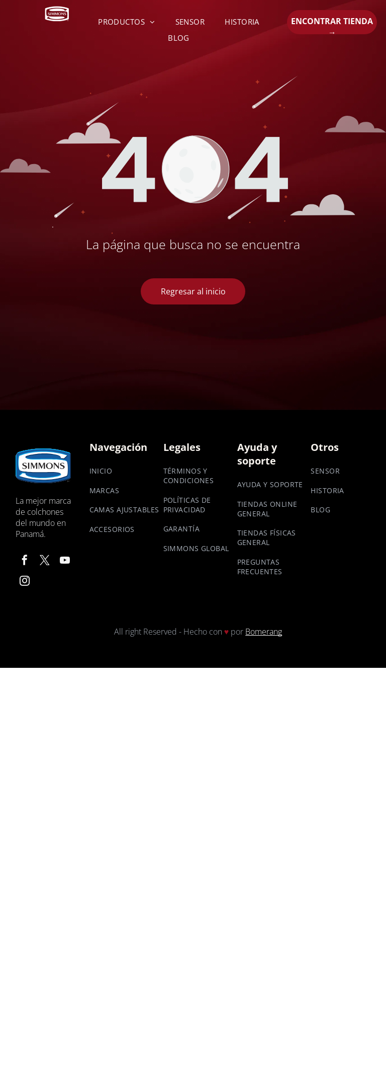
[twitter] (45, 562)
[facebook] (25, 562)
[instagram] (25, 582)
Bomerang (263, 631)
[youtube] (65, 562)
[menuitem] (126, 22)
